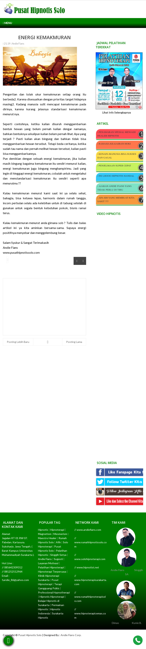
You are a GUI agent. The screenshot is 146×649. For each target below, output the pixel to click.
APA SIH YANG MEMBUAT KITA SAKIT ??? (115, 199)
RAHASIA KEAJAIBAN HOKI (115, 143)
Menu (7, 23)
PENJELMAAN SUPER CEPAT (115, 165)
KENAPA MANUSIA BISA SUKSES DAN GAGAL (116, 156)
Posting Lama (74, 341)
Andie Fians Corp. (71, 635)
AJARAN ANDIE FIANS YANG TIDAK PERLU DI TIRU (114, 188)
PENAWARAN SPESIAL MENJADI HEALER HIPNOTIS (116, 134)
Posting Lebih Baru (18, 341)
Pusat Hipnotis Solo (30, 635)
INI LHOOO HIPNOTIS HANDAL (116, 175)
